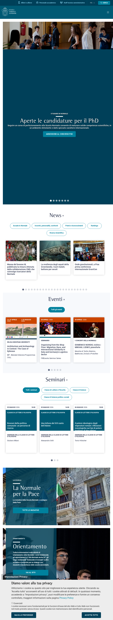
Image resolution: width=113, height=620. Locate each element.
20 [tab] (77, 290)
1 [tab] (50, 200)
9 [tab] (46, 290)
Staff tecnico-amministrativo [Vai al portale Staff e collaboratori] (74, 3)
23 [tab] (86, 290)
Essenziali (18, 603)
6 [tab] (65, 200)
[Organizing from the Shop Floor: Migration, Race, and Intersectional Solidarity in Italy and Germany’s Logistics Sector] (55, 340)
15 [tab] (63, 290)
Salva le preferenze (23, 615)
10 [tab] (48, 290)
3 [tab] (56, 200)
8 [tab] (43, 290)
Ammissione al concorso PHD (59, 134)
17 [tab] (69, 290)
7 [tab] (68, 200)
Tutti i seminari (31, 391)
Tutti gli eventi (56, 310)
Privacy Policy (66, 598)
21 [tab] (80, 290)
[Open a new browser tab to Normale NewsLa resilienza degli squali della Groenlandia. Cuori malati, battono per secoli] (55, 258)
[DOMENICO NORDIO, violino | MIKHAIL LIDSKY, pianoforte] (88, 338)
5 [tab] (62, 200)
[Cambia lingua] (94, 3)
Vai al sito (30, 574)
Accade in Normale (20, 226)
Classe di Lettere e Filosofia (54, 391)
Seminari (56, 381)
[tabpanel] (21, 262)
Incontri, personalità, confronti (46, 226)
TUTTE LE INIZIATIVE (30, 511)
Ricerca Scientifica (57, 233)
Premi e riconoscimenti (74, 226)
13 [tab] (57, 290)
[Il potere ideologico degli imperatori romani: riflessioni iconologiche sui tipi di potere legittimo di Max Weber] (88, 430)
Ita (92, 3)
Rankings (94, 226)
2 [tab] (53, 200)
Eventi (56, 300)
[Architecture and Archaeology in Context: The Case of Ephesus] (21, 340)
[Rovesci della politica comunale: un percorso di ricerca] (21, 430)
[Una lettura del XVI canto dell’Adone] (55, 430)
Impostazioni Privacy (16, 577)
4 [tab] (59, 200)
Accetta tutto (91, 615)
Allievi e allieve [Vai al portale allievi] (27, 3)
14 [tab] (60, 290)
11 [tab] (51, 290)
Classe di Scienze (79, 391)
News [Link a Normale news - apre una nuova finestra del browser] (56, 216)
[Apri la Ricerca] (104, 3)
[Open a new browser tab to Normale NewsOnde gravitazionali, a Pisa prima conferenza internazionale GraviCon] (88, 258)
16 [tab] (66, 290)
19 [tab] (74, 290)
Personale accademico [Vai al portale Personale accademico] (48, 3)
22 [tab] (83, 290)
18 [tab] (71, 290)
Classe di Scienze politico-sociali (56, 398)
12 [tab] (54, 290)
